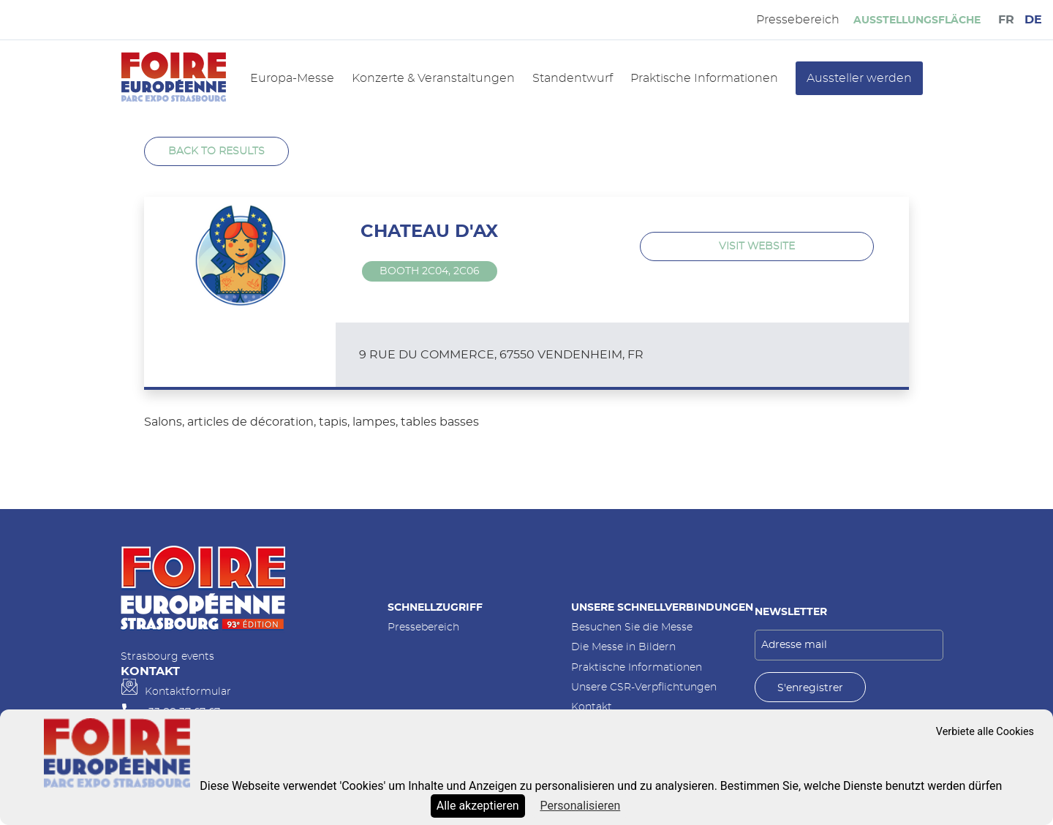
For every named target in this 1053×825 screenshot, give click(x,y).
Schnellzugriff (435, 607)
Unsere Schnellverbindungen (662, 607)
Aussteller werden (859, 78)
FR (1006, 20)
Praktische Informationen (704, 78)
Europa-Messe (292, 78)
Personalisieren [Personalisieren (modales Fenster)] (580, 806)
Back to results (216, 151)
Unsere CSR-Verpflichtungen (644, 687)
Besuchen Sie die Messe (631, 627)
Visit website (757, 246)
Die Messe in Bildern (623, 646)
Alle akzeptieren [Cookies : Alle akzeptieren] (478, 806)
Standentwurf (572, 78)
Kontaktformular (188, 691)
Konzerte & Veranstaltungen (433, 78)
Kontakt (591, 706)
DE (1033, 20)
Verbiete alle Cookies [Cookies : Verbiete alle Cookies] (985, 732)
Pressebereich (423, 627)
